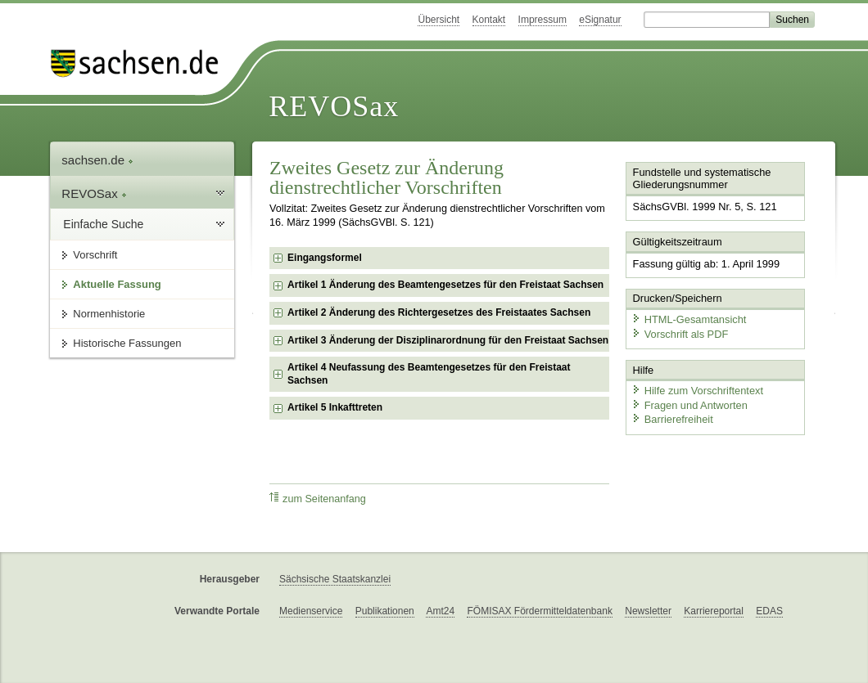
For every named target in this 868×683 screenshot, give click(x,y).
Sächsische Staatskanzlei (335, 579)
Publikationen (384, 611)
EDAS (769, 611)
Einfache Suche (103, 224)
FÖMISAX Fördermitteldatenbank (539, 611)
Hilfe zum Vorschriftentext (697, 390)
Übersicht (438, 19)
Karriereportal (714, 611)
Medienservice (310, 611)
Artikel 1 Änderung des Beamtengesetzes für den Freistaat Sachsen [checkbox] (445, 284)
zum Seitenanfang (317, 498)
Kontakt (489, 19)
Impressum (542, 19)
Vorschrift (95, 255)
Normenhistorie (109, 314)
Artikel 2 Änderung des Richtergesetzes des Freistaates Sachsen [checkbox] (438, 312)
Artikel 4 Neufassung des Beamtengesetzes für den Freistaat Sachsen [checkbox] (428, 374)
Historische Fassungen (127, 343)
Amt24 (440, 611)
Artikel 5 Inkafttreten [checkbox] (334, 407)
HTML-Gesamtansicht (688, 319)
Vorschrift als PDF (679, 333)
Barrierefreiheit (672, 419)
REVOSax (334, 106)
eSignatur (600, 19)
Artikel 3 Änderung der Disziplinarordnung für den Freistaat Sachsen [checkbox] (447, 340)
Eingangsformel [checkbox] (324, 257)
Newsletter (648, 611)
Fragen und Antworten (689, 404)
